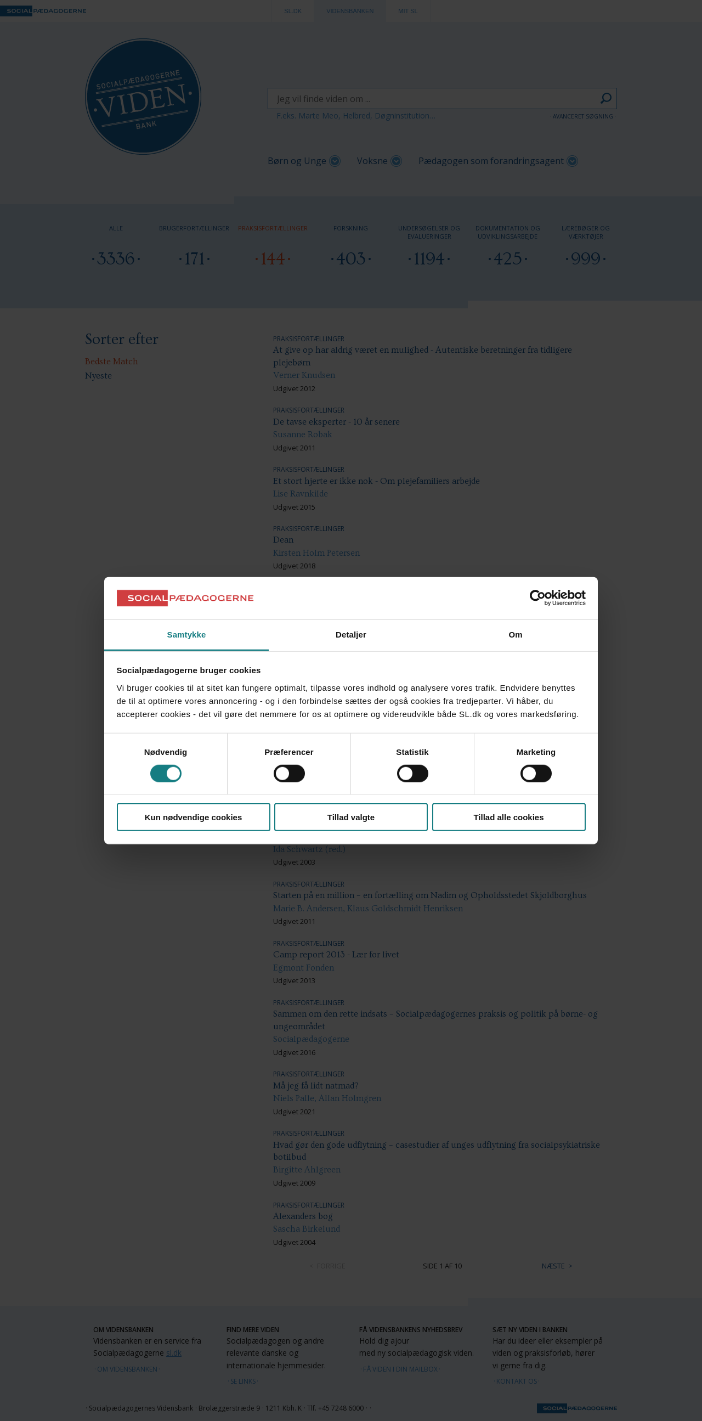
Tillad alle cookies (508, 817)
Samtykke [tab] (186, 634)
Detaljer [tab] (351, 634)
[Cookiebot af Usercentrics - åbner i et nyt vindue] (538, 598)
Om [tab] (515, 634)
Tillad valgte (351, 817)
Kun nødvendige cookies (193, 817)
